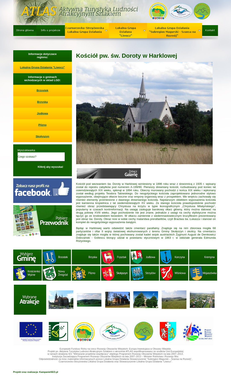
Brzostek (42, 90)
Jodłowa (42, 113)
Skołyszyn (42, 136)
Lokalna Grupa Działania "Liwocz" (42, 67)
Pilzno (42, 124)
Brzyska (42, 101)
